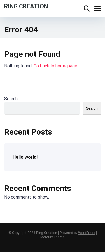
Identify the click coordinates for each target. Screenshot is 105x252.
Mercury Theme (52, 237)
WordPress (86, 233)
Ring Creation (26, 6)
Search (11, 98)
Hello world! (25, 157)
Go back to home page (55, 66)
